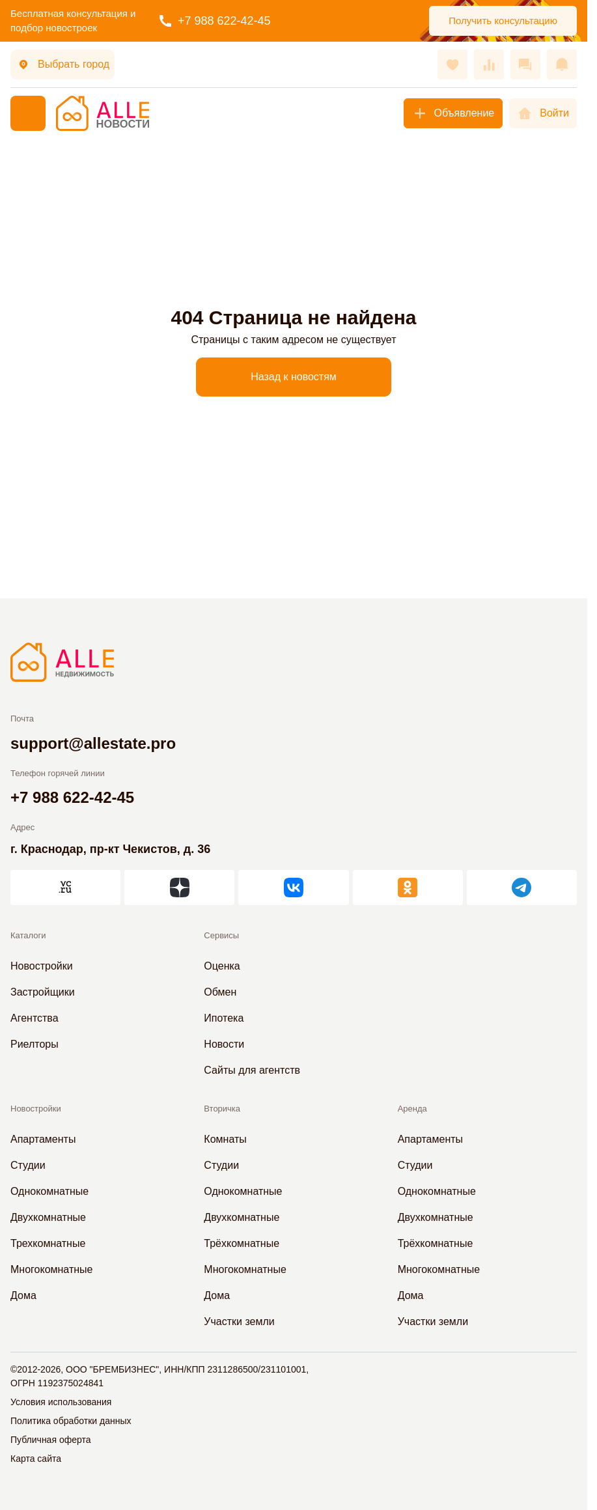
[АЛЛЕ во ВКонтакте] (293, 887)
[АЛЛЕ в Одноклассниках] (408, 887)
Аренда (412, 1108)
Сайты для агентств (252, 1070)
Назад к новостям (294, 376)
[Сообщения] (525, 64)
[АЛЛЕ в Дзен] (179, 887)
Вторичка (222, 1108)
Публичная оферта (50, 1439)
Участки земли (239, 1321)
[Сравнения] (489, 64)
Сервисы (221, 935)
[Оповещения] (562, 64)
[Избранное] (452, 64)
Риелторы (34, 1044)
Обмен (220, 992)
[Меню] (28, 113)
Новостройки (41, 966)
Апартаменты (43, 1139)
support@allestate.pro (93, 743)
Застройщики (42, 992)
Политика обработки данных (70, 1421)
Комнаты (225, 1139)
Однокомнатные (49, 1191)
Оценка (222, 966)
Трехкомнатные (47, 1243)
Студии (28, 1165)
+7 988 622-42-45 (215, 20)
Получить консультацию (503, 20)
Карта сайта (35, 1458)
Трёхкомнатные (241, 1243)
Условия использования (60, 1402)
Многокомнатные (51, 1269)
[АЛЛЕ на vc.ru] (65, 887)
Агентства (34, 1018)
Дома (23, 1295)
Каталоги (28, 935)
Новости (224, 1044)
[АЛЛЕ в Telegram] (522, 887)
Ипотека (223, 1018)
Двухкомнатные (48, 1217)
